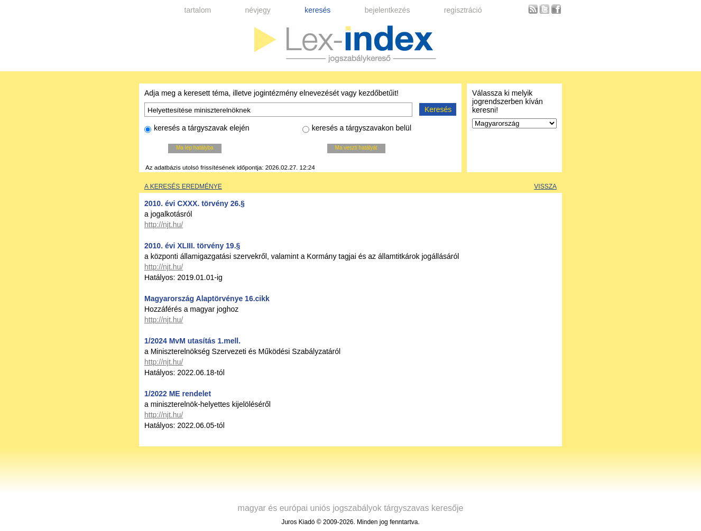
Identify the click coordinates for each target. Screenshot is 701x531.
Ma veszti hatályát (356, 148)
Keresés (438, 109)
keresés (317, 10)
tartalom (198, 10)
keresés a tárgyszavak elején (197, 129)
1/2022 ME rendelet (177, 393)
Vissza (545, 186)
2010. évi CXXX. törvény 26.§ (194, 203)
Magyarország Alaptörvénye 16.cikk (207, 298)
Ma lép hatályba (195, 148)
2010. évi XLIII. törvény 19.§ (192, 245)
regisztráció (463, 10)
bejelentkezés (387, 10)
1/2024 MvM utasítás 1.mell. (192, 341)
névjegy (258, 10)
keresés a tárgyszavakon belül (356, 129)
